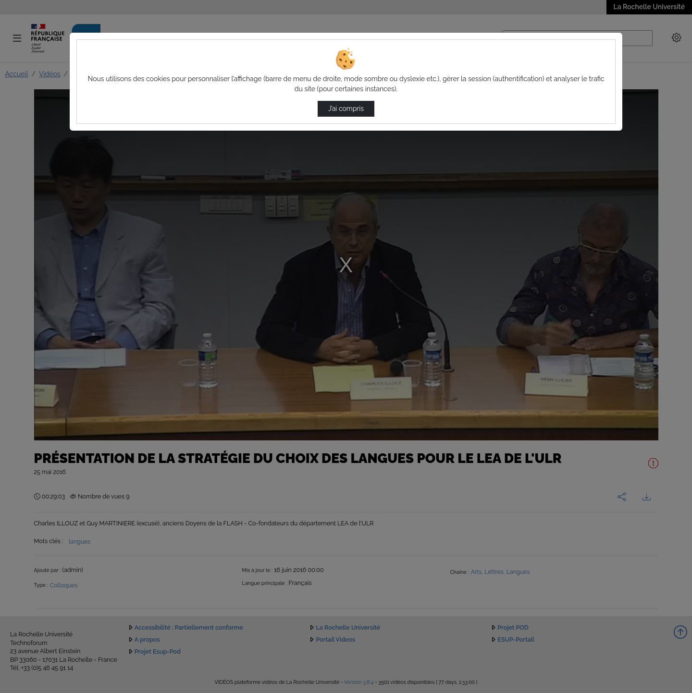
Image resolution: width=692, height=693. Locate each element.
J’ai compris (346, 108)
